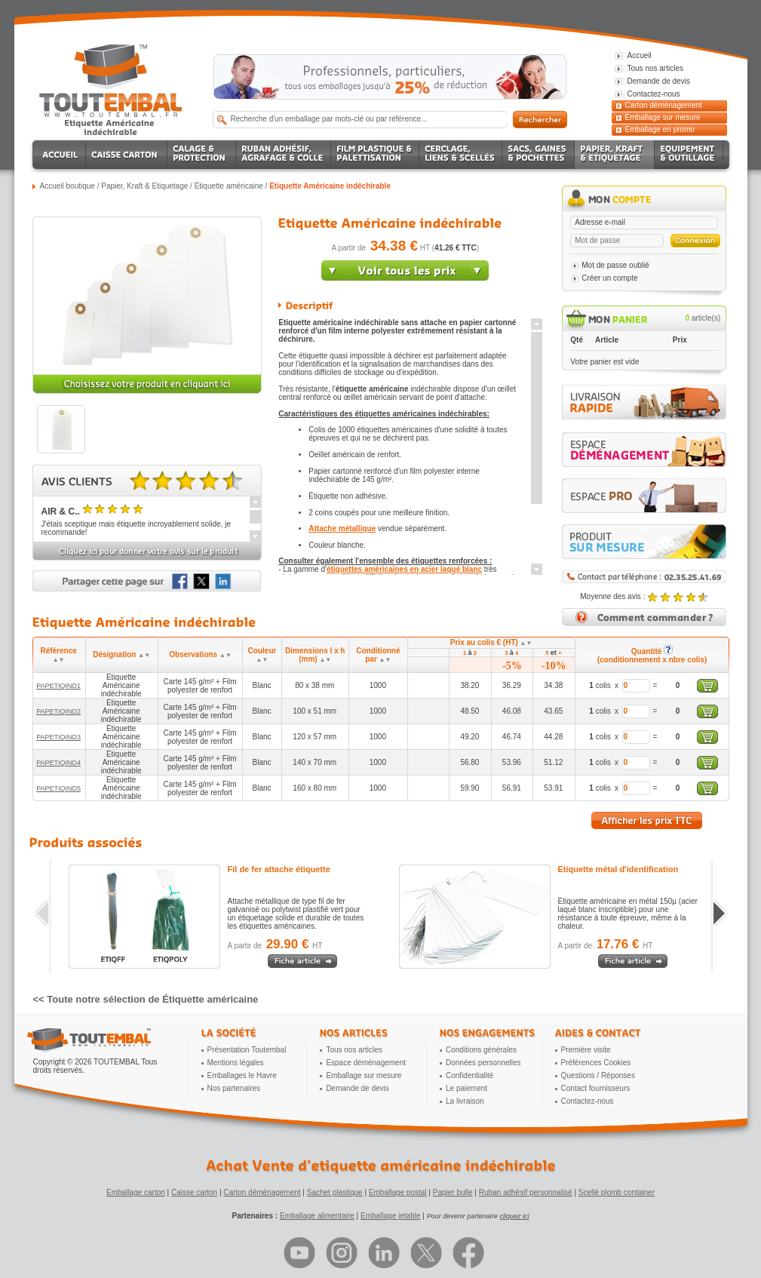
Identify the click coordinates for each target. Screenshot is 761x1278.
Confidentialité (469, 1075)
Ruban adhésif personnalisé (525, 1192)
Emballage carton (135, 1192)
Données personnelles (483, 1062)
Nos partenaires (234, 1088)
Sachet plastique (335, 1192)
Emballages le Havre (242, 1075)
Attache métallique (342, 528)
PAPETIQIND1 (58, 686)
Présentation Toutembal (247, 1050)
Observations (200, 654)
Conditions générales (481, 1050)
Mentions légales (235, 1062)
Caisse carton (194, 1192)
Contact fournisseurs (596, 1088)
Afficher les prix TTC (646, 820)
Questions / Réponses (598, 1075)
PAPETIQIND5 (58, 788)
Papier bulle (453, 1192)
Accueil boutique (67, 186)
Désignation (121, 654)
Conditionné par (378, 655)
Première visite (586, 1050)
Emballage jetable (391, 1216)
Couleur (262, 655)
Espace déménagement (366, 1062)
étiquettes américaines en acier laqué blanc (404, 569)
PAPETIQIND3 (58, 737)
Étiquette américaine (229, 186)
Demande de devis (357, 1088)
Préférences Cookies (596, 1062)
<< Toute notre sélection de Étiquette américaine (146, 999)
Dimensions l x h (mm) (315, 655)
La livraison (465, 1101)
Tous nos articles (354, 1050)
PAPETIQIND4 (58, 762)
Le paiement (466, 1088)
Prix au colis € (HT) (491, 642)
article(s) (703, 318)
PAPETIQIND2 (58, 711)
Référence (58, 655)
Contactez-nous (587, 1101)
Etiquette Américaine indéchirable (330, 186)
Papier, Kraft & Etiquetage (144, 186)
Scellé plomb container (616, 1192)
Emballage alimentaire (317, 1216)
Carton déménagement (663, 105)
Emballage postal (398, 1192)
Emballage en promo (660, 129)
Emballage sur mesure (663, 117)
